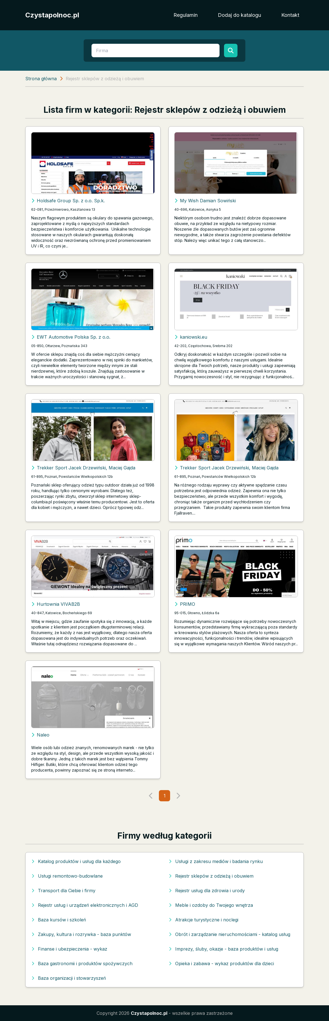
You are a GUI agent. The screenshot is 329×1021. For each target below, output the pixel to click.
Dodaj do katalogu (239, 15)
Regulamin (185, 15)
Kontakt (290, 15)
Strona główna (41, 78)
